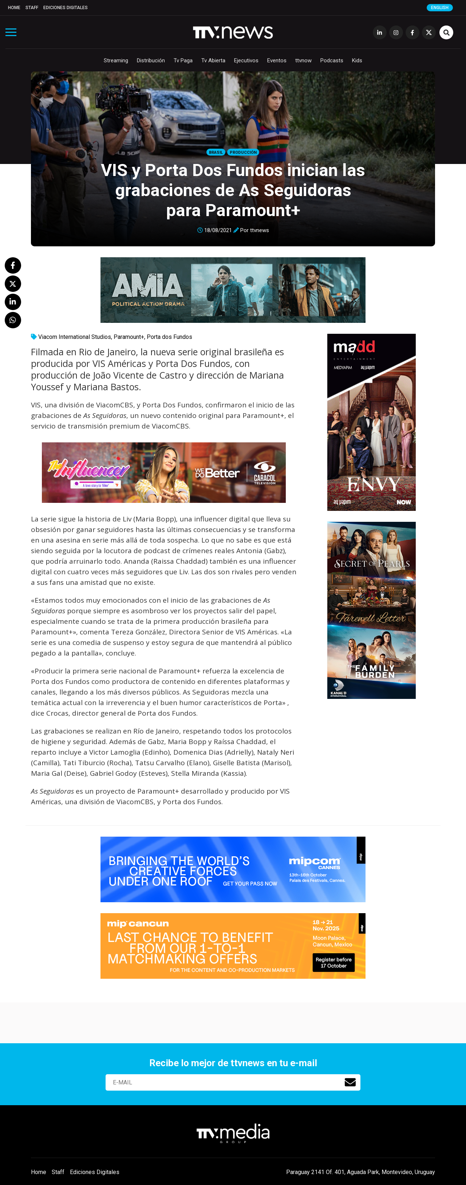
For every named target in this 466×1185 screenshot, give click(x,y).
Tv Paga (183, 60)
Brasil (216, 152)
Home (14, 7)
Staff (31, 7)
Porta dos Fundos (169, 336)
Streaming (116, 60)
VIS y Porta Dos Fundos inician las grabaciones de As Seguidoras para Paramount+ (233, 190)
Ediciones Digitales (65, 7)
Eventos (277, 60)
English (440, 7)
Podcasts (331, 60)
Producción (243, 152)
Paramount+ (129, 336)
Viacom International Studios (74, 336)
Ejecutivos (246, 60)
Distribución (151, 60)
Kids (357, 60)
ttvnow (303, 60)
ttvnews (259, 230)
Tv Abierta (213, 60)
